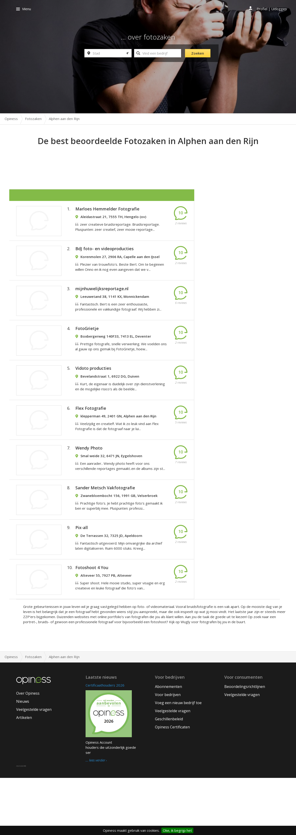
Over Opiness (28, 750)
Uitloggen (279, 8)
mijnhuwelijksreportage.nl (102, 302)
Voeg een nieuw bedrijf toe (178, 759)
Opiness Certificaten (172, 784)
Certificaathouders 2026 (105, 742)
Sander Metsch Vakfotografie (105, 530)
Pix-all (81, 576)
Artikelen (24, 774)
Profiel (262, 8)
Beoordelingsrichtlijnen (244, 743)
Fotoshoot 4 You (91, 621)
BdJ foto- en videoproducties (104, 257)
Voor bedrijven (168, 751)
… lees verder (95, 817)
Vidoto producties (93, 393)
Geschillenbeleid (169, 776)
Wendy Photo (88, 484)
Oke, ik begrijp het (177, 830)
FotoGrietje (87, 348)
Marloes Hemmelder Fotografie (107, 211)
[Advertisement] (148, 159)
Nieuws (22, 758)
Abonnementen (168, 743)
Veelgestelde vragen (34, 766)
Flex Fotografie (90, 439)
